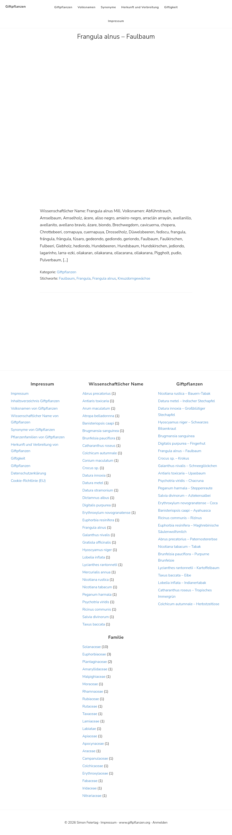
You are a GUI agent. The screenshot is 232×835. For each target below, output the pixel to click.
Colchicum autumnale (99, 453)
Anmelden (159, 822)
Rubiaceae (90, 698)
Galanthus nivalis (96, 535)
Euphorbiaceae (94, 654)
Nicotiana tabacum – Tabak (179, 546)
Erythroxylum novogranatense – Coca (188, 503)
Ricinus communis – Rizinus (180, 517)
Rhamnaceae (92, 691)
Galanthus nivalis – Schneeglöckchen (187, 465)
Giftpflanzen (15, 6)
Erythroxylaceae (95, 773)
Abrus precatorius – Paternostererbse (187, 539)
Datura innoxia (93, 475)
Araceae (88, 751)
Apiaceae (89, 736)
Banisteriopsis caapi (98, 423)
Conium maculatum (97, 460)
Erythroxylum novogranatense (106, 512)
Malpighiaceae (93, 676)
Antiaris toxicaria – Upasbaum (182, 473)
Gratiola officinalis (96, 542)
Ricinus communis (96, 609)
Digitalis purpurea (96, 505)
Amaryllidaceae (94, 669)
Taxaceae (89, 713)
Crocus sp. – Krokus (173, 458)
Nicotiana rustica (95, 579)
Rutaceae (89, 706)
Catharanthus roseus (98, 445)
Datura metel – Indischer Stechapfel (186, 401)
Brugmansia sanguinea (100, 430)
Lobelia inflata (93, 557)
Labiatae (89, 728)
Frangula (83, 278)
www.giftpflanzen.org (134, 822)
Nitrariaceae (91, 795)
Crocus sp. (90, 468)
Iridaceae (89, 788)
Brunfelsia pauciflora (98, 438)
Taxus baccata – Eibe (174, 575)
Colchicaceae (92, 765)
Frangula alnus (104, 278)
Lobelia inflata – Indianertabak (182, 582)
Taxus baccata (93, 624)
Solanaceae (91, 646)
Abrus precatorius (96, 393)
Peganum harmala (96, 594)
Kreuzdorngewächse (134, 278)
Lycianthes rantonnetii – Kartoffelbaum (188, 567)
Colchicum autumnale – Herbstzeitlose (188, 604)
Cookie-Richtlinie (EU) (28, 480)
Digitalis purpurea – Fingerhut (181, 443)
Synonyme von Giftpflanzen (33, 429)
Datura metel (92, 482)
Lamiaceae (90, 721)
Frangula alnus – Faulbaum (116, 36)
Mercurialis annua (96, 572)
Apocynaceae (93, 743)
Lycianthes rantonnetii (99, 564)
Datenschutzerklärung (28, 473)
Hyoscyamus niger (97, 549)
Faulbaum (67, 278)
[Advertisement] (116, 180)
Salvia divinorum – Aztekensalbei (184, 495)
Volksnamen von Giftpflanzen (34, 408)
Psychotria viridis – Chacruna (181, 480)
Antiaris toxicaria (95, 401)
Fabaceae (89, 780)
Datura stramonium (97, 490)
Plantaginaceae (94, 661)
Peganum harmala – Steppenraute (185, 488)
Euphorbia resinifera (98, 520)
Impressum (20, 393)
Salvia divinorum (95, 616)
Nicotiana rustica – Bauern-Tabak (184, 393)
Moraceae (90, 684)
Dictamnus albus (95, 497)
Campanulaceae (95, 758)
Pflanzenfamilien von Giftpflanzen (38, 437)
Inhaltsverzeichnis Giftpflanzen (35, 401)
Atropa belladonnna (98, 415)
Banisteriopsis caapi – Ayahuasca (184, 510)
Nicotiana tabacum (97, 587)
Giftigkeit (18, 458)
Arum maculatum (96, 408)
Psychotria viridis (95, 602)
